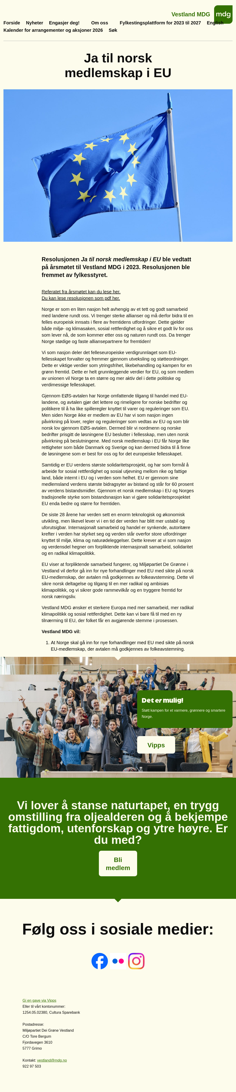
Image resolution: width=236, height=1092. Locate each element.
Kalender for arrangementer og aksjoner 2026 (53, 30)
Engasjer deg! (64, 22)
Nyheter (34, 22)
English (215, 22)
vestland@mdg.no (52, 1060)
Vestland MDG (190, 13)
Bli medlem (118, 863)
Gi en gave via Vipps (39, 1000)
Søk (113, 30)
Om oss (99, 22)
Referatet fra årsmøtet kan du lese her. (81, 291)
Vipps (156, 745)
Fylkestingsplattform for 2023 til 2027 (160, 22)
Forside (11, 22)
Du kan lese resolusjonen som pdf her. (81, 298)
